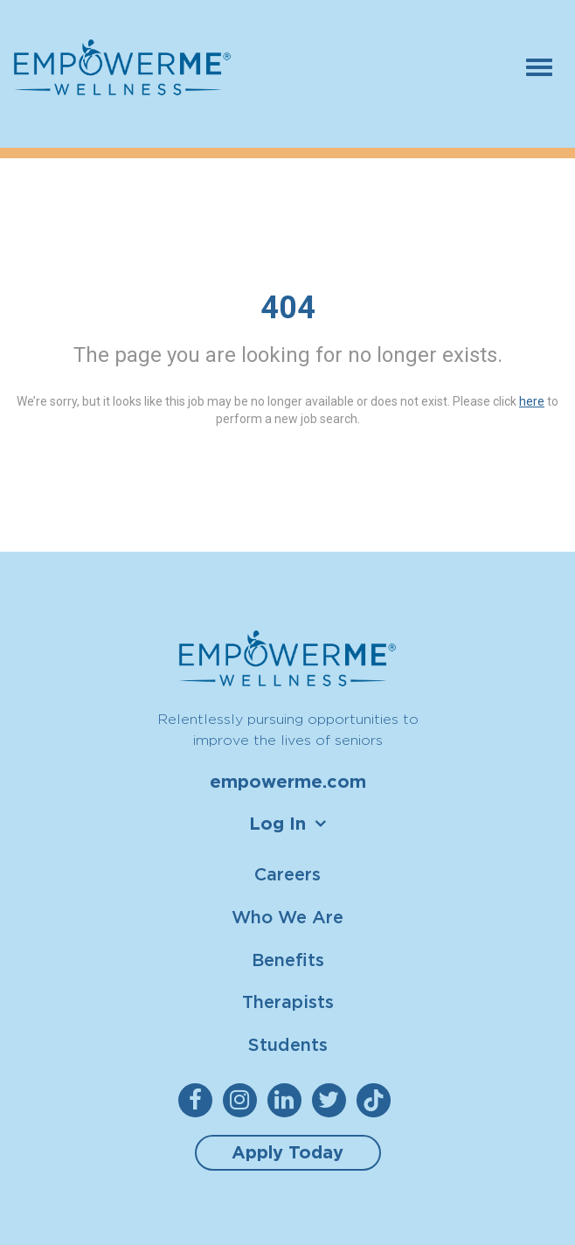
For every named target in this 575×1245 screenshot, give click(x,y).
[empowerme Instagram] (243, 1100)
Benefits (288, 959)
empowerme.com (288, 781)
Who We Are (287, 917)
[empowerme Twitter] (332, 1100)
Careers (287, 874)
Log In (277, 823)
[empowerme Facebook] (198, 1100)
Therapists (288, 1001)
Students (288, 1044)
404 (287, 307)
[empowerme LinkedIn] (287, 1100)
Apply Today (287, 1152)
